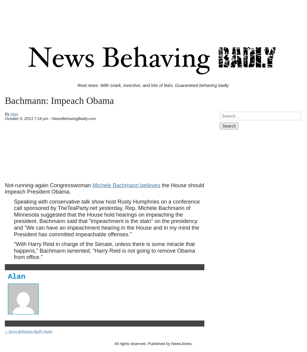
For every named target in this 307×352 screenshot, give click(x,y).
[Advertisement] (153, 16)
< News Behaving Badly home (28, 331)
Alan (14, 114)
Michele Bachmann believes (126, 185)
